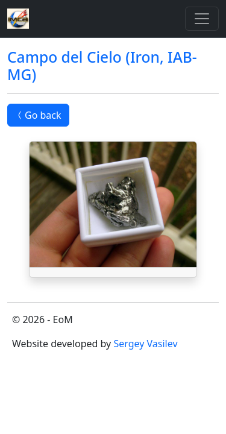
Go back (38, 115)
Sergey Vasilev (145, 343)
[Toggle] (202, 19)
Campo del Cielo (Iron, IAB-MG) (102, 65)
